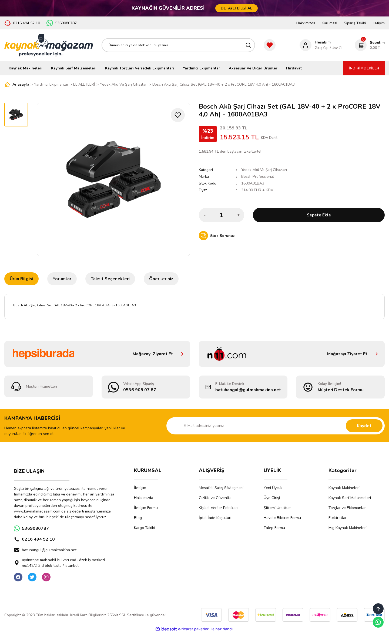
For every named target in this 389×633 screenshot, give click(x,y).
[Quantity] (221, 215)
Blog (138, 517)
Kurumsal (329, 23)
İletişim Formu (146, 507)
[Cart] (370, 45)
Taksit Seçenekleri (110, 279)
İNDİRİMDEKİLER (364, 68)
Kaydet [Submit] (364, 426)
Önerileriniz (161, 279)
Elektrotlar (337, 517)
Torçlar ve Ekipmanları (347, 507)
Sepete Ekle (319, 215)
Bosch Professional (257, 176)
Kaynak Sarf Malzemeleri (349, 497)
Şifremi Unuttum (277, 507)
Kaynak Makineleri (344, 487)
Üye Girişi (272, 497)
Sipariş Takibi (355, 23)
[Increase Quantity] (238, 215)
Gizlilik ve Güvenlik (215, 497)
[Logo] (48, 45)
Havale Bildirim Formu (282, 517)
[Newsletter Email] (275, 425)
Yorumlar (62, 279)
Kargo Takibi (144, 527)
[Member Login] (315, 45)
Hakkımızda (305, 23)
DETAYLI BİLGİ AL (236, 8)
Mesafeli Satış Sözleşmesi (221, 487)
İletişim (379, 23)
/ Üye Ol (336, 48)
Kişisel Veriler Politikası (218, 507)
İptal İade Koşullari (215, 517)
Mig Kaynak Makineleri (347, 527)
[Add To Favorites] (178, 115)
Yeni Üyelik (273, 487)
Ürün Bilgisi (21, 279)
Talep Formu (274, 527)
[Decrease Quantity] (204, 215)
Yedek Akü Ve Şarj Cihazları (264, 169)
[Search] (178, 45)
